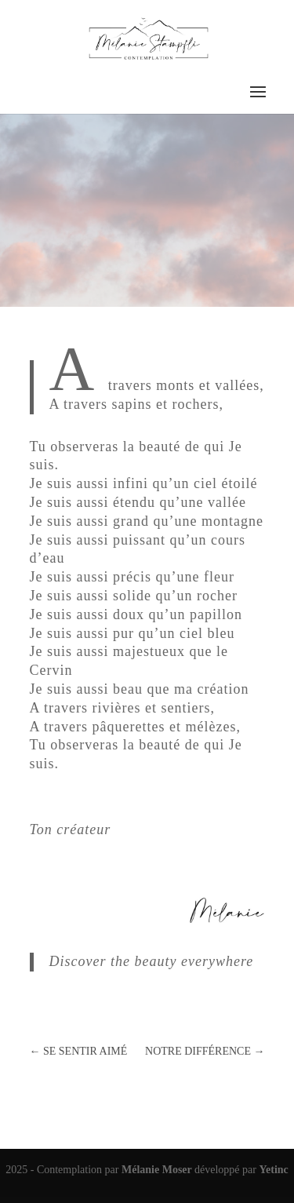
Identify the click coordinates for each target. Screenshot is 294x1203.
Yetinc (273, 1170)
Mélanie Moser (158, 1170)
